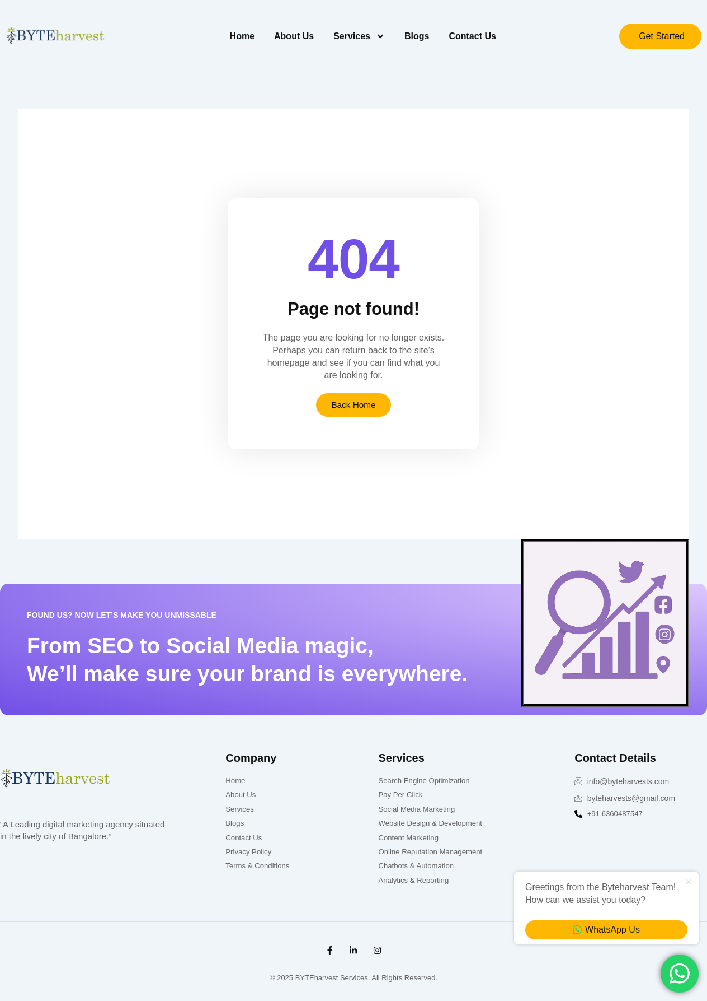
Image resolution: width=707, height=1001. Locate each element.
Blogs (416, 36)
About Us (294, 36)
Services (359, 36)
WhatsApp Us (606, 929)
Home (242, 36)
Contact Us (472, 36)
